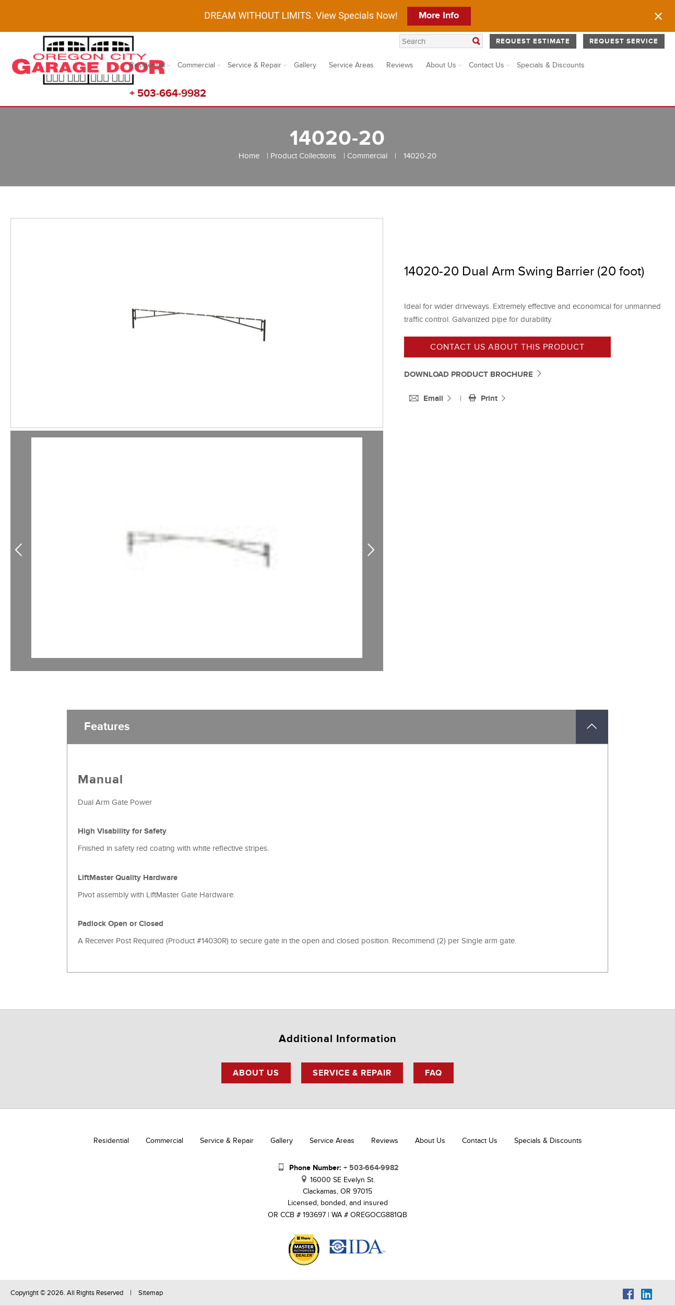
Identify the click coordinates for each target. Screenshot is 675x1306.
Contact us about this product (507, 347)
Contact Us (486, 65)
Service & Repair (254, 65)
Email (427, 398)
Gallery (305, 65)
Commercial (196, 65)
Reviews (399, 65)
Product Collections (303, 155)
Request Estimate (533, 41)
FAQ (433, 1073)
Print (484, 398)
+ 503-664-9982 (167, 93)
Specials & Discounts (551, 65)
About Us (441, 65)
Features (106, 727)
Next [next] (373, 550)
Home (249, 155)
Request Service (623, 41)
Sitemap (150, 1293)
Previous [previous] (22, 550)
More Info (439, 15)
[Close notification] (658, 16)
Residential (147, 65)
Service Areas (351, 65)
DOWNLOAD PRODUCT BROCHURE (473, 374)
